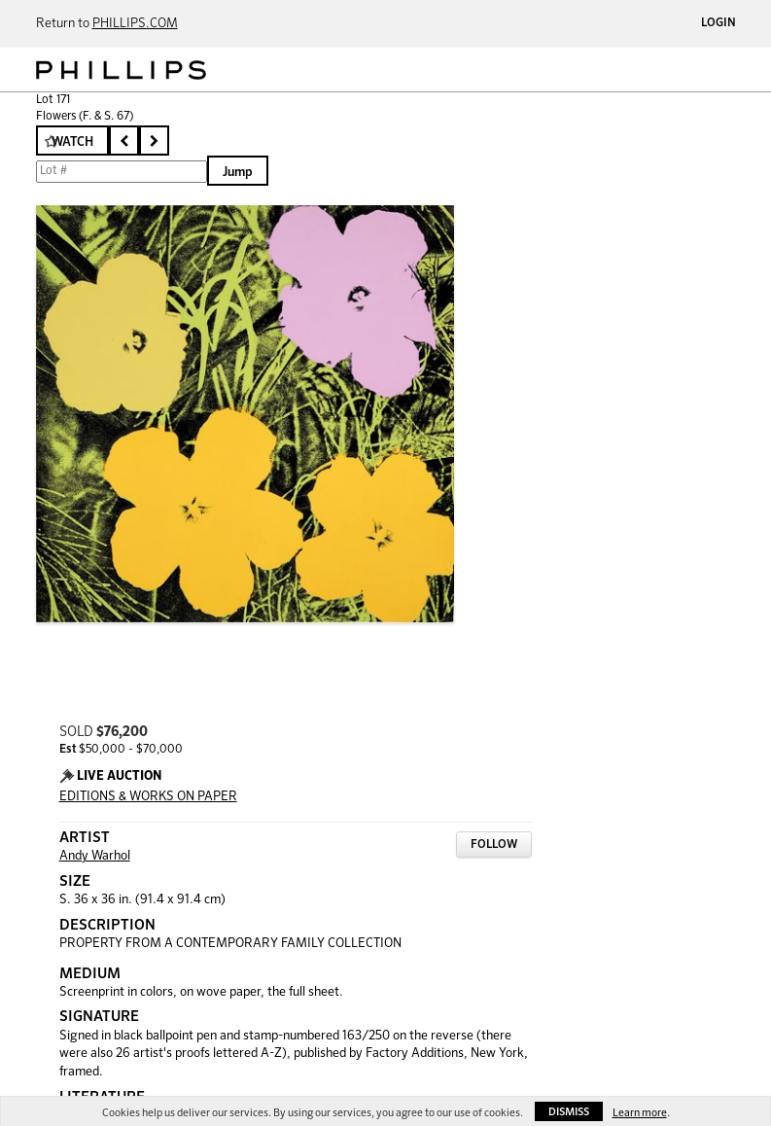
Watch (72, 142)
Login (718, 23)
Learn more (640, 1113)
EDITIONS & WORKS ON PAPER (148, 797)
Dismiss (568, 1112)
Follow (494, 845)
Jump (238, 172)
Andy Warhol (94, 856)
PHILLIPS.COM (135, 24)
